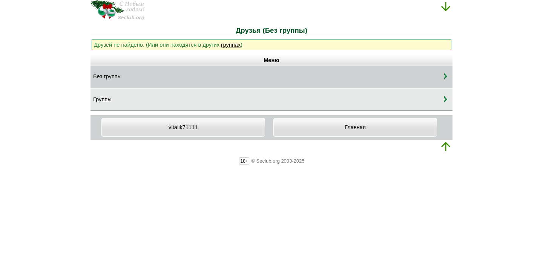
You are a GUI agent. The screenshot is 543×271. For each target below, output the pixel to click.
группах (231, 45)
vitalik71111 (183, 127)
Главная (355, 127)
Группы (102, 99)
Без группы (107, 76)
